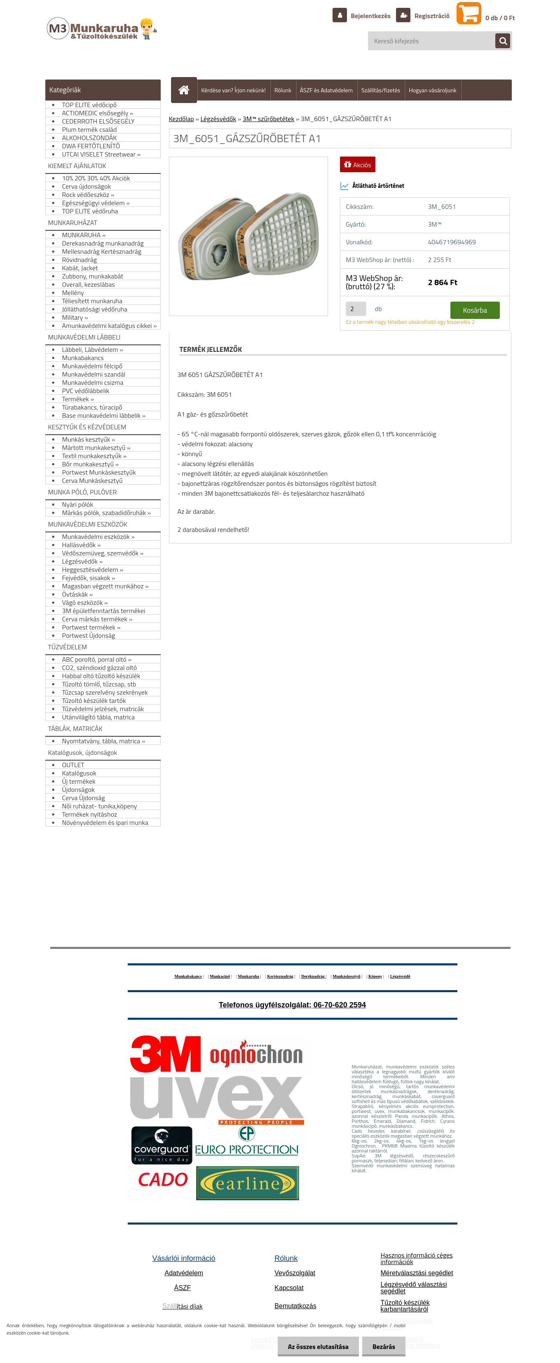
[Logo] (102, 36)
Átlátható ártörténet (372, 185)
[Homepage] (187, 90)
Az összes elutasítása (318, 1346)
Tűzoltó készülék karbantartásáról (404, 1306)
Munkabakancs (188, 976)
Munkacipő (220, 976)
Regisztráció (431, 16)
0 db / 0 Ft (500, 18)
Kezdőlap (181, 119)
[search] (498, 41)
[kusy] (356, 309)
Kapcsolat (288, 1287)
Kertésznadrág (280, 976)
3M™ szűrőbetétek (268, 119)
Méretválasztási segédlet (416, 1272)
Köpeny (375, 976)
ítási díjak (182, 1306)
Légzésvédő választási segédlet (413, 1288)
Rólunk (282, 90)
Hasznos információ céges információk (416, 1258)
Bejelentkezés (370, 16)
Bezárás (384, 1346)
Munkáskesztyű (346, 976)
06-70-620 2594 (340, 1005)
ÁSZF (182, 1287)
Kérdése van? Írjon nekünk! (234, 90)
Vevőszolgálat (294, 1272)
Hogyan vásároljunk (432, 90)
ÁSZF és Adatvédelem (326, 90)
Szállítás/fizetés (380, 90)
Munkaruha (248, 976)
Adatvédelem (184, 1272)
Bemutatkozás (295, 1305)
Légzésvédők (218, 119)
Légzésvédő (400, 976)
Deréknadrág (313, 976)
